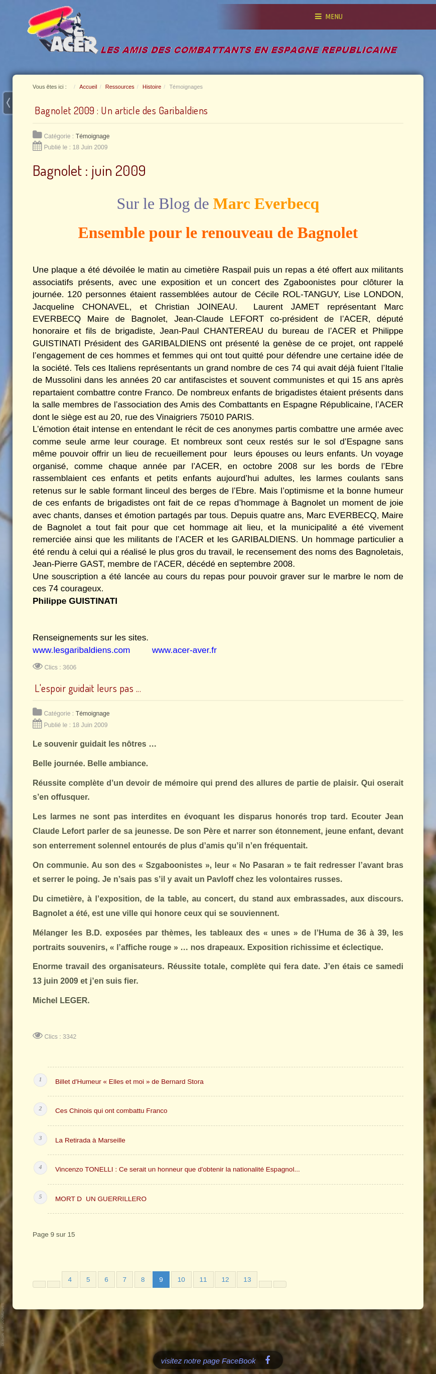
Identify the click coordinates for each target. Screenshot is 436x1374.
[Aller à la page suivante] (265, 1284)
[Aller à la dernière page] (279, 1284)
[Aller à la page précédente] (53, 1284)
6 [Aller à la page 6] (106, 1279)
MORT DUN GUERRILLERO (101, 1199)
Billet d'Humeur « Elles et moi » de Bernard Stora (129, 1081)
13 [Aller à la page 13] (247, 1279)
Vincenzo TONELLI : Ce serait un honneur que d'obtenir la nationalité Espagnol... (177, 1169)
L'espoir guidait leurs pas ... (88, 688)
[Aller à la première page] (39, 1284)
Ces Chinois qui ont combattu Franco (111, 1110)
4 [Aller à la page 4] (70, 1279)
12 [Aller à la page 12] (225, 1279)
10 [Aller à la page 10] (181, 1279)
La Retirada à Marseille (90, 1140)
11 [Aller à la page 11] (203, 1279)
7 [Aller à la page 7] (125, 1279)
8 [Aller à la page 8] (143, 1279)
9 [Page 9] (161, 1279)
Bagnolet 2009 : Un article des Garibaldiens (121, 110)
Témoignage (93, 136)
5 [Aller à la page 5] (88, 1279)
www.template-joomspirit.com (4, 1324)
